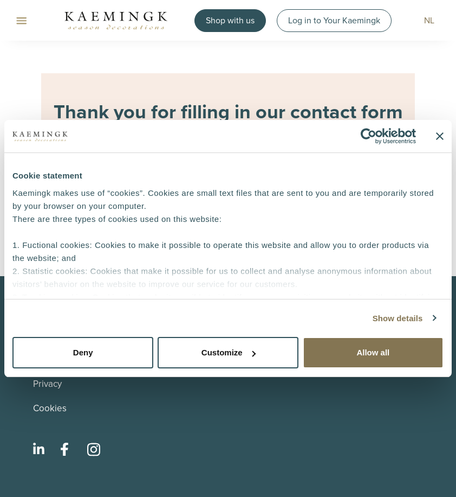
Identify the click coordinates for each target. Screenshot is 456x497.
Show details (398, 318)
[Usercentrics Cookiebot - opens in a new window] (368, 136)
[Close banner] (440, 136)
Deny (83, 352)
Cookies (50, 408)
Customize (228, 352)
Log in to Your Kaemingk (334, 20)
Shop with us (230, 20)
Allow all (372, 352)
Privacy (47, 384)
